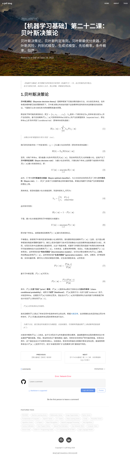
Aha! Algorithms (87, 422)
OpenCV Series (47, 418)
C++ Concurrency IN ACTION (66, 429)
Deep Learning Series (73, 418)
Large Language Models (85, 429)
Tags (126, 3)
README (25, 414)
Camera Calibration (28, 425)
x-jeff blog (7, 3)
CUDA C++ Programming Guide (43, 429)
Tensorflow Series (96, 418)
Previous (41, 355)
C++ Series (59, 418)
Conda (85, 418)
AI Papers (39, 422)
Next (85, 357)
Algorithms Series (27, 422)
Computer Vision (93, 425)
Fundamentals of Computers (30, 418)
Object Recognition (52, 422)
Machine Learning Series (29, 19)
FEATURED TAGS (27, 409)
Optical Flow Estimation (61, 425)
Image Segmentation (72, 414)
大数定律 (73, 313)
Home (107, 3)
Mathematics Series (56, 414)
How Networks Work (78, 425)
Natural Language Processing (70, 422)
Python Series (86, 414)
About (116, 3)
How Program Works (44, 425)
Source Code (26, 429)
